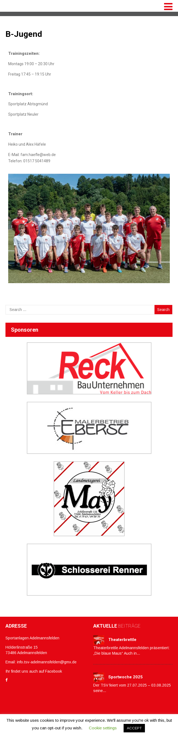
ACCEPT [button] (134, 728)
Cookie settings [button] (103, 728)
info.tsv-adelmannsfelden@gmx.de (47, 662)
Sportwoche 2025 (125, 677)
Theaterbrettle (122, 639)
